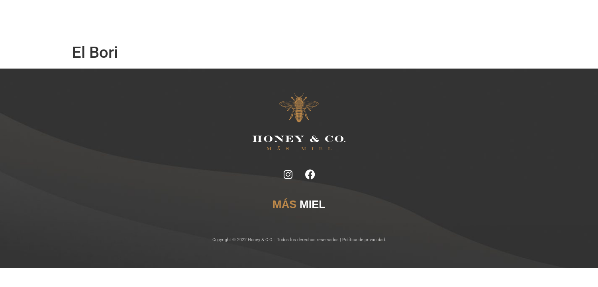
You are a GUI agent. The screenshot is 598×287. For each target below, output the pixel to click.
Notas (213, 20)
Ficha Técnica (242, 20)
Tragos (272, 20)
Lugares (296, 20)
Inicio (193, 20)
